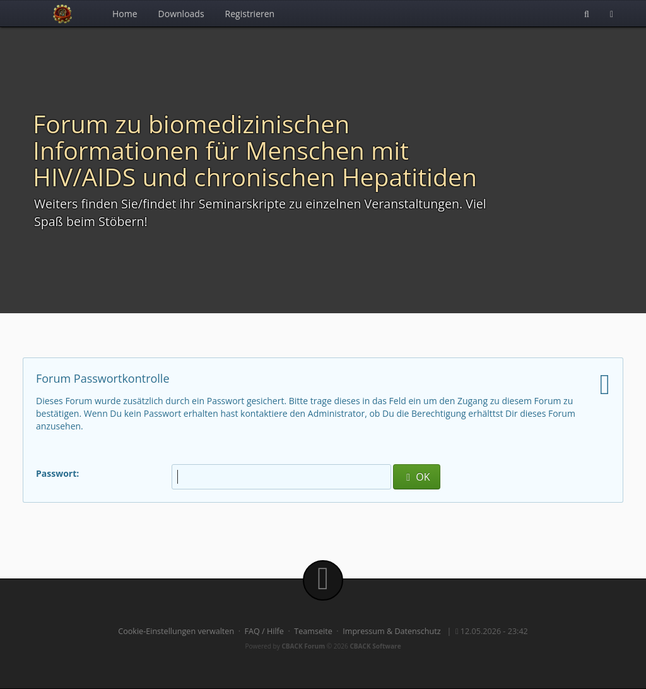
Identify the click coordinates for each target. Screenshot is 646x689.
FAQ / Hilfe (264, 631)
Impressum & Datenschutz (392, 631)
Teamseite (313, 631)
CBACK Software (375, 646)
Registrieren (250, 14)
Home (125, 14)
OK (416, 477)
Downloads (181, 14)
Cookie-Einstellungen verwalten (176, 631)
